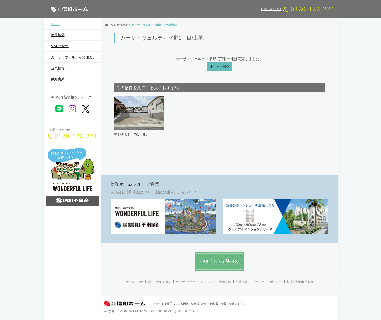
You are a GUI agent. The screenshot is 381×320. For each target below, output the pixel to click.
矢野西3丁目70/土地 (130, 134)
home (55, 24)
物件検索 (58, 35)
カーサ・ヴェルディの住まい (73, 57)
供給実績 (58, 79)
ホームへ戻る (219, 66)
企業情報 (58, 68)
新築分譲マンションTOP (175, 192)
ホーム (129, 281)
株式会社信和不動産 (300, 281)
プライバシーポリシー (267, 281)
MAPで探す (60, 46)
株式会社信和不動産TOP (131, 192)
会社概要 (242, 281)
